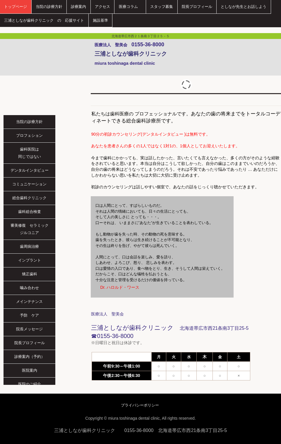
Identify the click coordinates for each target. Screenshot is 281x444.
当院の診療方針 (49, 6)
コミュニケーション (29, 184)
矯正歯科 (29, 274)
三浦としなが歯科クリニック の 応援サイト (44, 20)
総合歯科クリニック (29, 198)
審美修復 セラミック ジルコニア (31, 229)
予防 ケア (29, 315)
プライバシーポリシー (140, 405)
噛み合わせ (29, 288)
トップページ (15, 6)
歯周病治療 (29, 246)
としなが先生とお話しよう (243, 6)
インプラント (29, 260)
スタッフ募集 (161, 6)
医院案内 (29, 370)
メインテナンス (29, 301)
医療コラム (130, 6)
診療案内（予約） (29, 356)
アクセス (102, 6)
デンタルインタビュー (30, 170)
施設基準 (100, 20)
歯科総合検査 (29, 211)
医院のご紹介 (29, 384)
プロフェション (29, 135)
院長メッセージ (29, 329)
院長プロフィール (197, 6)
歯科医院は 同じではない (37, 153)
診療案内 (78, 6)
